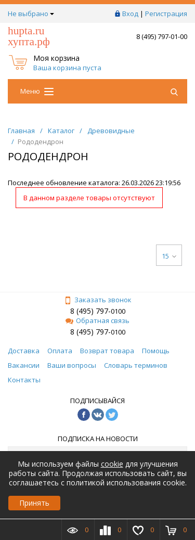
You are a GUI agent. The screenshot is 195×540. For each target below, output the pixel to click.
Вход (130, 13)
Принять (34, 503)
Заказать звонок (98, 299)
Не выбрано (31, 13)
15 (169, 256)
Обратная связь (97, 320)
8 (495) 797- (90, 311)
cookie (112, 464)
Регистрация (166, 13)
